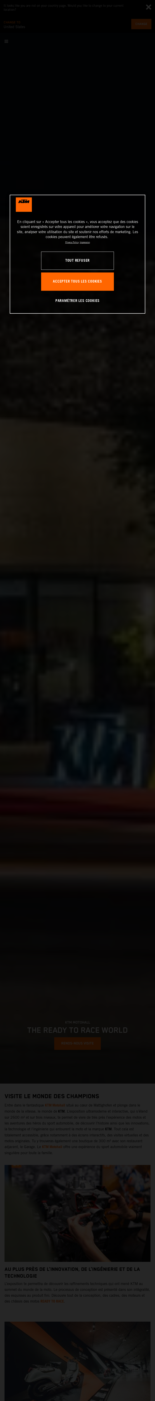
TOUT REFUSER (77, 260)
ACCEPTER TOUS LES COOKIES (77, 281)
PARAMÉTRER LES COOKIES (77, 300)
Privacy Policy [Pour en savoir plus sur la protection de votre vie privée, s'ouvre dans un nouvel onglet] (72, 242)
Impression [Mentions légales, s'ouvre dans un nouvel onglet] (85, 242)
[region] (77, 254)
